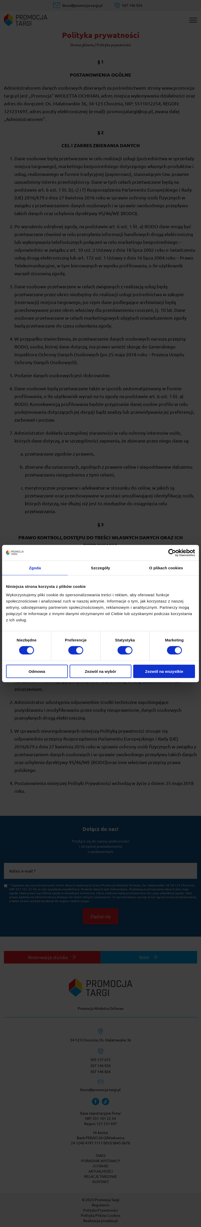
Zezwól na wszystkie (164, 671)
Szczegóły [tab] (100, 568)
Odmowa (37, 671)
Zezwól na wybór (100, 671)
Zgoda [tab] (35, 568)
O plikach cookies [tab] (166, 568)
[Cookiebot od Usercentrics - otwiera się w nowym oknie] (172, 553)
